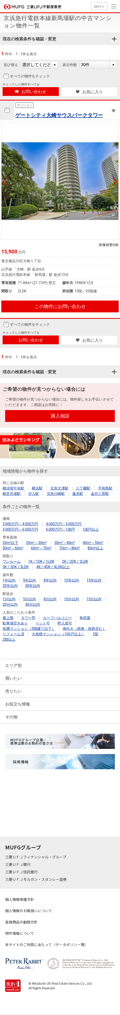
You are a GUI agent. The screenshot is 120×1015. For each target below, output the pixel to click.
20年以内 (10, 586)
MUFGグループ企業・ (31, 741)
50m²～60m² (13, 548)
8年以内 (50, 580)
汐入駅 (33, 494)
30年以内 (32, 586)
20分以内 (10, 604)
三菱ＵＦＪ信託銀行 (21, 872)
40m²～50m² (93, 543)
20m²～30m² (36, 543)
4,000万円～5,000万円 (64, 524)
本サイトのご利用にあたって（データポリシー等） (46, 944)
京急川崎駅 (56, 494)
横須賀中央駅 (13, 488)
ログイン (99, 6)
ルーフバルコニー (57, 618)
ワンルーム (12, 561)
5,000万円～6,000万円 (20, 529)
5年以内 (29, 580)
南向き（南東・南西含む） (84, 629)
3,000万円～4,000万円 (20, 524)
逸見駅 (77, 494)
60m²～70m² (41, 548)
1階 (95, 634)
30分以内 (32, 604)
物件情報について (19, 933)
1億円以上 (91, 529)
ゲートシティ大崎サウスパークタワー (59, 115)
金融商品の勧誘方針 (21, 922)
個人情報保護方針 (19, 899)
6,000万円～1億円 (60, 529)
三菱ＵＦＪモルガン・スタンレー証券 (36, 879)
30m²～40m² (64, 543)
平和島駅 (105, 488)
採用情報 (21, 761)
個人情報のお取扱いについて (28, 910)
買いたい (13, 678)
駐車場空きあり (15, 623)
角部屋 (84, 618)
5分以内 (29, 599)
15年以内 (93, 580)
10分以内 (71, 599)
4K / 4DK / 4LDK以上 (53, 567)
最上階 (8, 618)
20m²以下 (10, 543)
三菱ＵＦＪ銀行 (18, 864)
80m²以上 (95, 548)
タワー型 (28, 618)
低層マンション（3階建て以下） (29, 629)
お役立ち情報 (17, 704)
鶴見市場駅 (12, 494)
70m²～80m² (69, 548)
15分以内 (93, 599)
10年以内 (71, 580)
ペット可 (42, 623)
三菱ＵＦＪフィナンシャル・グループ (36, 857)
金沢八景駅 (100, 494)
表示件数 (69, 65)
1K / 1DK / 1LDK (41, 561)
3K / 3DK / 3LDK (16, 567)
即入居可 (65, 623)
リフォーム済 (13, 634)
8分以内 (50, 599)
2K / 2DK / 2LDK (75, 561)
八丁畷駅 (83, 488)
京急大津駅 (59, 488)
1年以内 (9, 580)
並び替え (11, 65)
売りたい (13, 691)
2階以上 (9, 639)
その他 (11, 717)
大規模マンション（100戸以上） (58, 634)
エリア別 (13, 665)
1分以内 (9, 599)
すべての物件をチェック (29, 76)
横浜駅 (37, 488)
